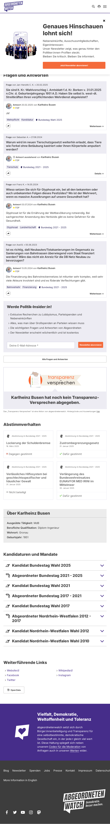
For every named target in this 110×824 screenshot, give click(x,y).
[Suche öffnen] (93, 6)
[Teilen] (8, 126)
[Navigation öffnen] (105, 6)
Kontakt (70, 770)
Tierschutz (12, 167)
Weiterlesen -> (97, 126)
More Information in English (20, 780)
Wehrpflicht (13, 119)
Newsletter (19, 770)
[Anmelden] (99, 6)
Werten (74, 750)
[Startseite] (13, 6)
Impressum (85, 770)
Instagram (64, 675)
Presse (57, 770)
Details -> (99, 173)
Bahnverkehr (13, 287)
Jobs (47, 770)
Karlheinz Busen (47, 104)
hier (98, 411)
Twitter (11, 679)
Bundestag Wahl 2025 (49, 120)
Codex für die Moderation (64, 746)
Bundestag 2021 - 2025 (34, 167)
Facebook (13, 675)
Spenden (35, 770)
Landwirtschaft (28, 227)
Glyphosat (12, 227)
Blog (6, 770)
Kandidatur (27, 119)
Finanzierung (29, 287)
